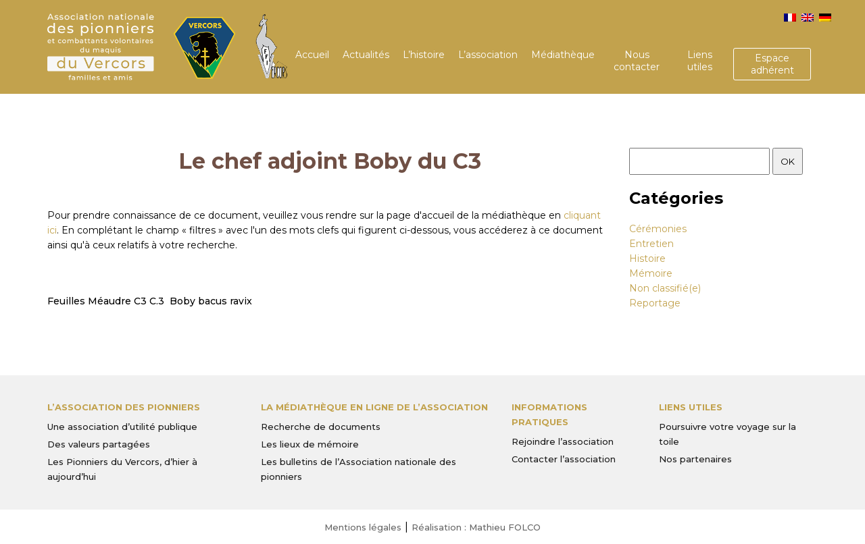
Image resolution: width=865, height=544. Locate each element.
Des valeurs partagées (98, 444)
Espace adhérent (772, 64)
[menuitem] (790, 17)
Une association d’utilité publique (122, 426)
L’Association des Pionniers (123, 407)
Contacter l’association (564, 459)
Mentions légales (362, 527)
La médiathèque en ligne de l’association (374, 407)
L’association (488, 55)
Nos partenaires (695, 459)
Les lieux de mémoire (310, 444)
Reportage (655, 303)
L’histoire (424, 55)
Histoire (647, 258)
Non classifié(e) (665, 288)
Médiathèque (563, 55)
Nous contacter (637, 61)
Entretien (651, 244)
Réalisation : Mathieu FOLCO (476, 527)
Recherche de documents (320, 426)
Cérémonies (658, 229)
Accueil (312, 55)
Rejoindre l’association (563, 441)
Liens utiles (699, 61)
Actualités (366, 55)
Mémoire (650, 273)
